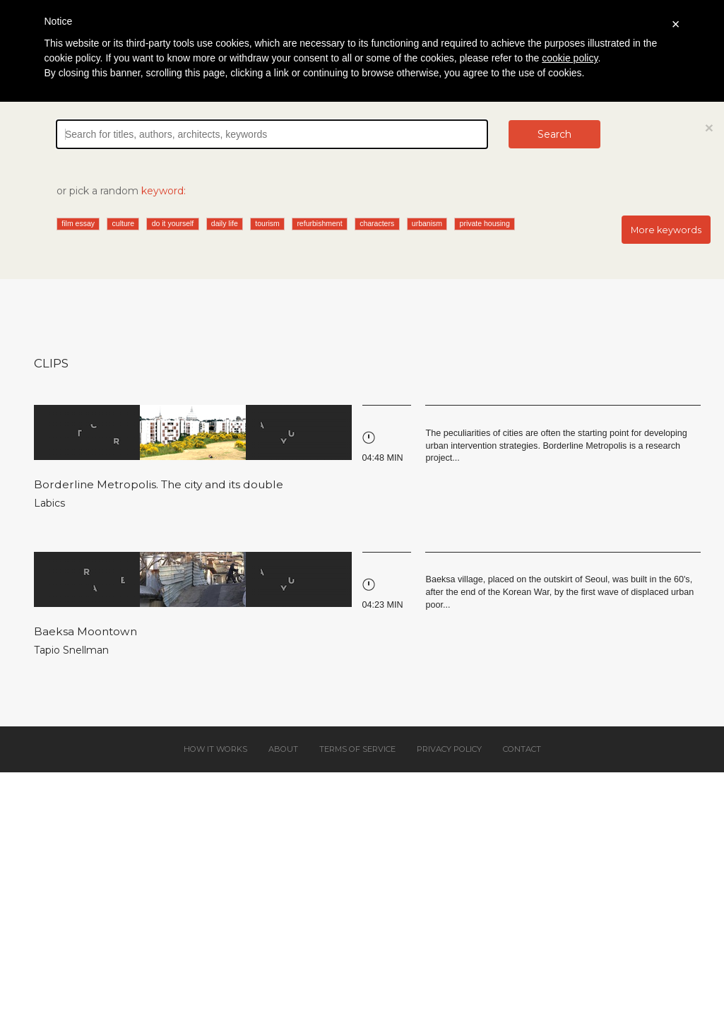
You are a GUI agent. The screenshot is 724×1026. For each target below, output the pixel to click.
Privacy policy (449, 749)
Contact (522, 749)
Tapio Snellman (71, 650)
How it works (215, 749)
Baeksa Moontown (85, 631)
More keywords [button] (666, 230)
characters (377, 223)
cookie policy (570, 58)
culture (123, 223)
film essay (78, 223)
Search (554, 134)
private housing (485, 223)
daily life (224, 223)
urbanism (427, 223)
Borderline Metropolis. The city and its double (158, 484)
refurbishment (319, 223)
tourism (267, 223)
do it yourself (173, 223)
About (283, 749)
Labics (49, 503)
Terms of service (357, 749)
